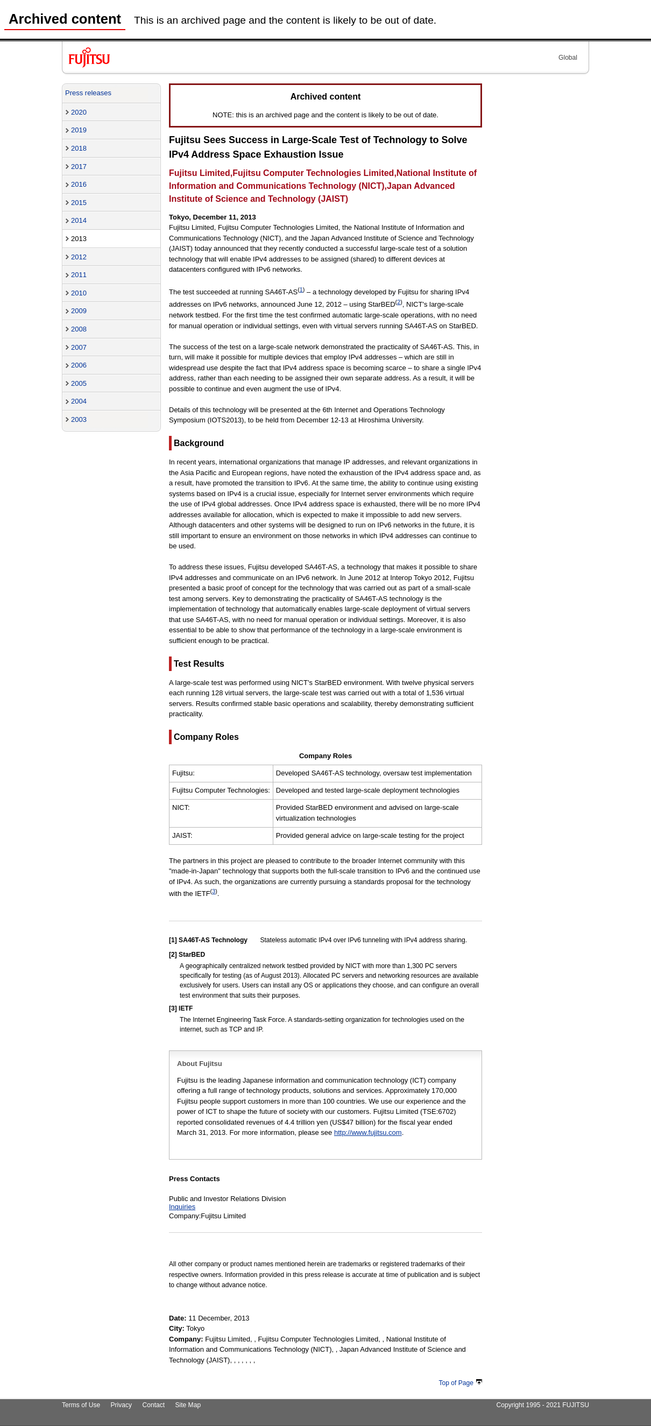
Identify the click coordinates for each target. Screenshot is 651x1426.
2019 (79, 130)
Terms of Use (81, 1405)
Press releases (88, 93)
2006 (79, 365)
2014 (79, 220)
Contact (153, 1405)
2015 (79, 203)
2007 (79, 347)
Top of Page (460, 1383)
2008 (79, 329)
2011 (79, 275)
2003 (79, 419)
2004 (79, 401)
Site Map (188, 1405)
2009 (79, 311)
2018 (79, 148)
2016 (79, 184)
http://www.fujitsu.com (368, 1132)
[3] (173, 1008)
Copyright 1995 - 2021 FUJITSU (542, 1405)
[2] (173, 954)
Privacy (121, 1405)
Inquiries (182, 1207)
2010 (79, 293)
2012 (79, 257)
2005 (79, 383)
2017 (79, 167)
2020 (79, 112)
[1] (173, 940)
